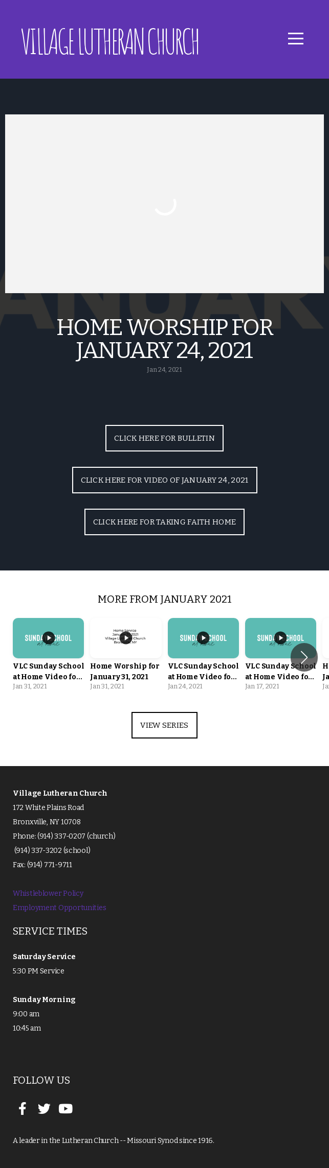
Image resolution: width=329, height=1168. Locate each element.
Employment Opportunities (59, 907)
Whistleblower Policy (48, 893)
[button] (304, 657)
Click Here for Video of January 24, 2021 (165, 480)
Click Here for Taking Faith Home (164, 522)
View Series (164, 725)
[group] (48, 657)
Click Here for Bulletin (164, 438)
